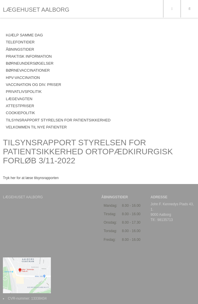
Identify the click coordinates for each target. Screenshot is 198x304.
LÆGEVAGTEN (19, 99)
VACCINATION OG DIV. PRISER (33, 84)
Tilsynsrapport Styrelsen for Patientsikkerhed (58, 120)
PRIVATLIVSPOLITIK (24, 91)
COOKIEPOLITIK (20, 113)
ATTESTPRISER (20, 106)
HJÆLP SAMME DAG (24, 35)
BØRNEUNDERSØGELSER (29, 63)
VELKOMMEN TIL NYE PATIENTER (36, 127)
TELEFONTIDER (20, 42)
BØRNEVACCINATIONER (28, 70)
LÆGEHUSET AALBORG (36, 9)
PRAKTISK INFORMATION (29, 56)
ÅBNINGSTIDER (20, 49)
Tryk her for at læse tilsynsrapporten (31, 178)
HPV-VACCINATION (23, 77)
